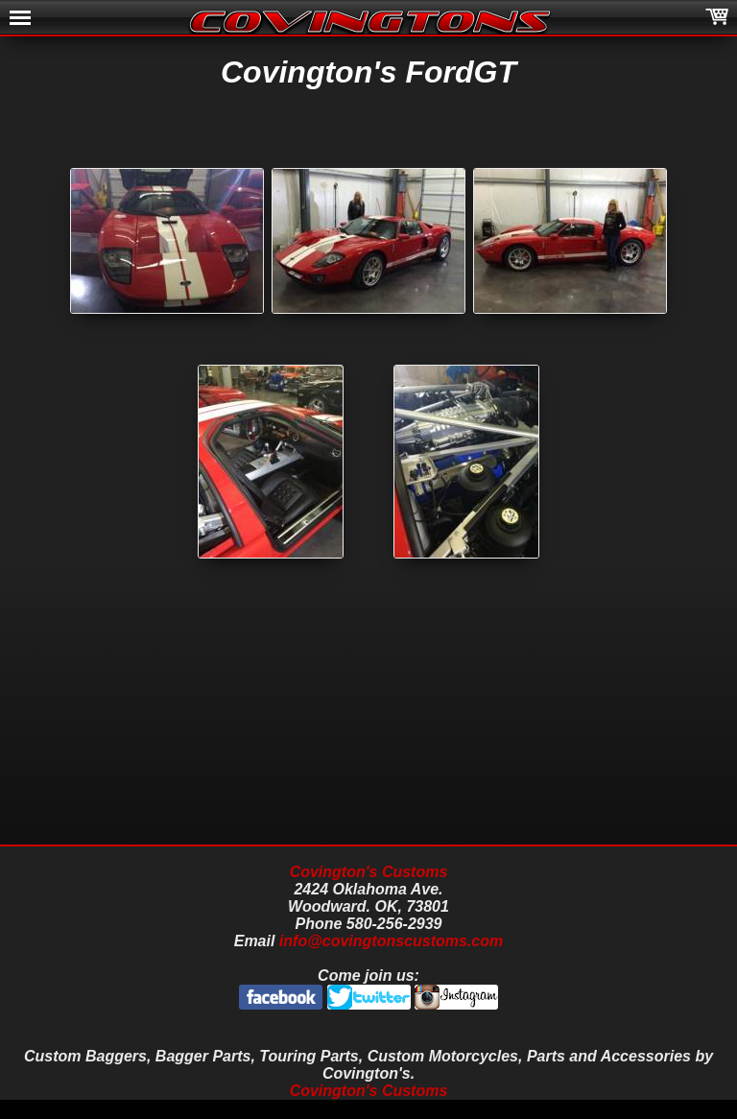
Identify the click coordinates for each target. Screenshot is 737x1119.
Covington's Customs (369, 872)
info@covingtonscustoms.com (391, 941)
